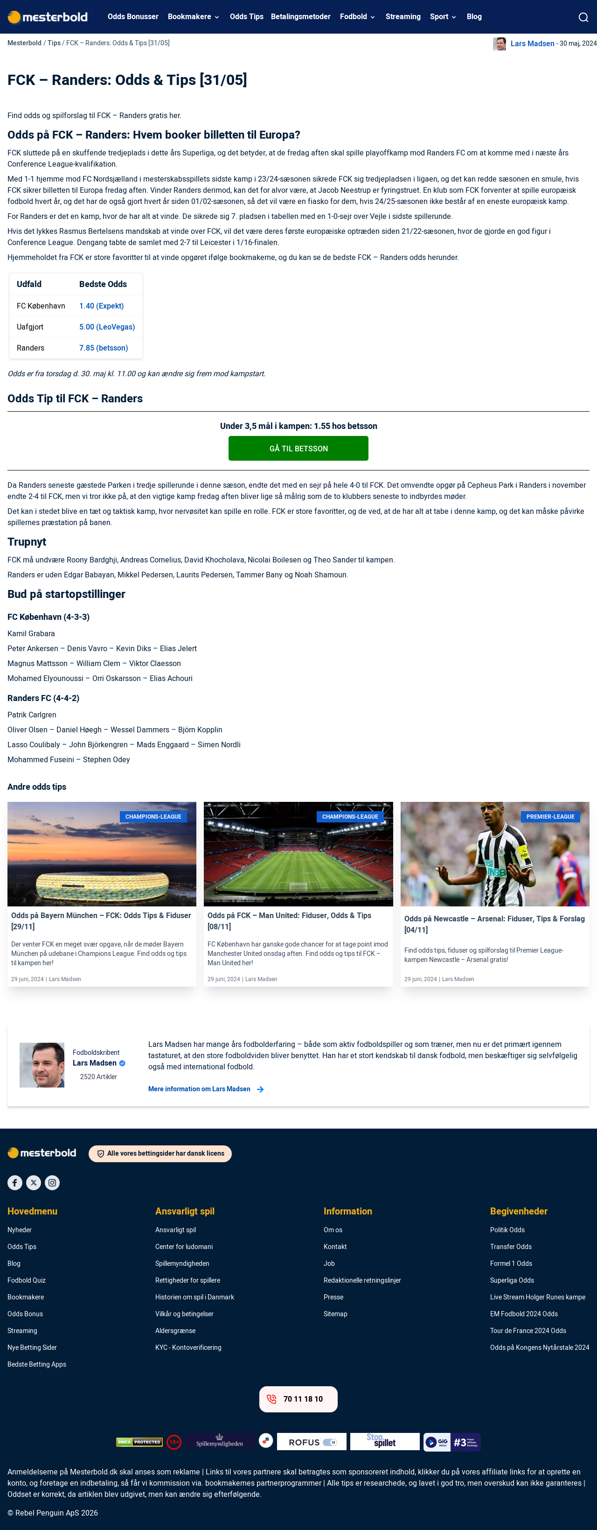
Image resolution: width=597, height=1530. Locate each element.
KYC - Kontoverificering (188, 1348)
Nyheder (19, 1230)
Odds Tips (247, 16)
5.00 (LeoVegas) (107, 327)
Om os (333, 1230)
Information (348, 1211)
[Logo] (48, 1154)
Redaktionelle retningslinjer (362, 1280)
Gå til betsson (299, 449)
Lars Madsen (533, 43)
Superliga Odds (512, 1280)
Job (329, 1264)
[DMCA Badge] (139, 1442)
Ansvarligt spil (185, 1211)
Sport (439, 16)
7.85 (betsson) (103, 348)
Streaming (403, 16)
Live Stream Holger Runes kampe (537, 1297)
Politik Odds (507, 1230)
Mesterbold (24, 43)
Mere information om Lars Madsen (206, 1089)
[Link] (101, 854)
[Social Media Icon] (14, 1182)
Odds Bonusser (133, 16)
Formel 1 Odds (511, 1264)
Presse (333, 1297)
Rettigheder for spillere (187, 1280)
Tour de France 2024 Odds (528, 1331)
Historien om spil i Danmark (194, 1297)
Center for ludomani (184, 1247)
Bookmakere (189, 16)
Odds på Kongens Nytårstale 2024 (540, 1348)
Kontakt (335, 1247)
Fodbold (353, 16)
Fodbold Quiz (26, 1280)
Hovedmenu (32, 1211)
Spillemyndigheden (182, 1264)
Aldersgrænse (175, 1331)
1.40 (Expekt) (101, 306)
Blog (474, 16)
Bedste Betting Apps (36, 1364)
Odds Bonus (25, 1314)
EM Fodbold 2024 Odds (524, 1314)
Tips (54, 43)
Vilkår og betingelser (184, 1314)
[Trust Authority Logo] (220, 1442)
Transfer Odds (511, 1247)
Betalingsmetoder (301, 16)
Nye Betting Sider (32, 1348)
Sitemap (335, 1314)
